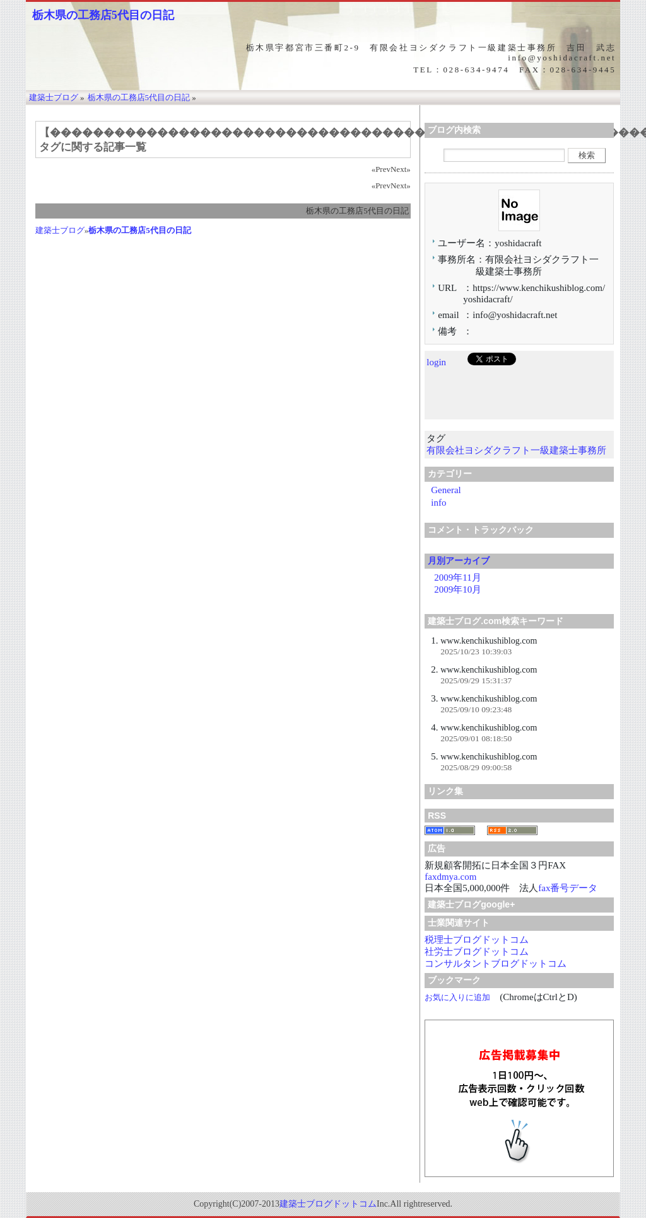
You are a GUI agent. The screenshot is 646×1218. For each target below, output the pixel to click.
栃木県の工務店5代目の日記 (103, 15)
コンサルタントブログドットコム (496, 964)
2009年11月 (457, 577)
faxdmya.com (450, 877)
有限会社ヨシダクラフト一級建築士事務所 (516, 450)
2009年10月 (457, 589)
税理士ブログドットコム (477, 940)
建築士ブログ (60, 230)
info (438, 503)
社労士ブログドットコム (477, 952)
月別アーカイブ (459, 560)
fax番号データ (567, 888)
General (446, 490)
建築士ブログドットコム (328, 1204)
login (436, 362)
